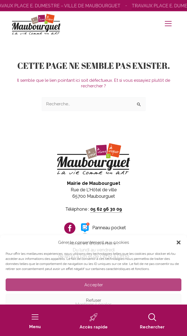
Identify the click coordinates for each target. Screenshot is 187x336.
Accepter (93, 284)
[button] (178, 242)
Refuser (93, 300)
